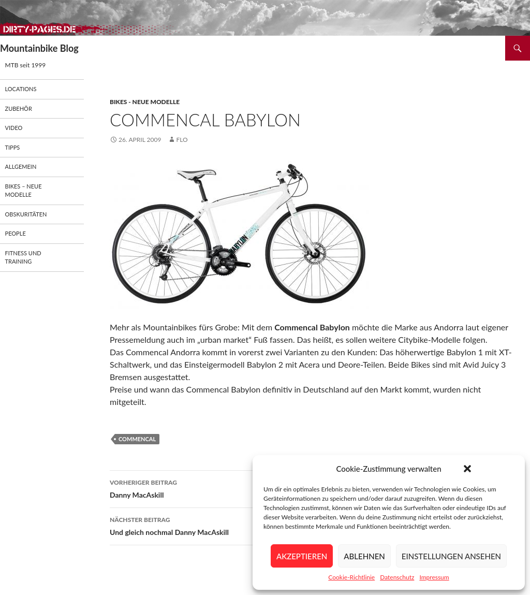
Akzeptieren (301, 556)
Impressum (434, 577)
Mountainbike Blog (39, 48)
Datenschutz (397, 577)
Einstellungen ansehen (451, 556)
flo (181, 139)
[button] (467, 468)
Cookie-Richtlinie (351, 577)
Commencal (137, 439)
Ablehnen (364, 556)
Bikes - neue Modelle (145, 102)
